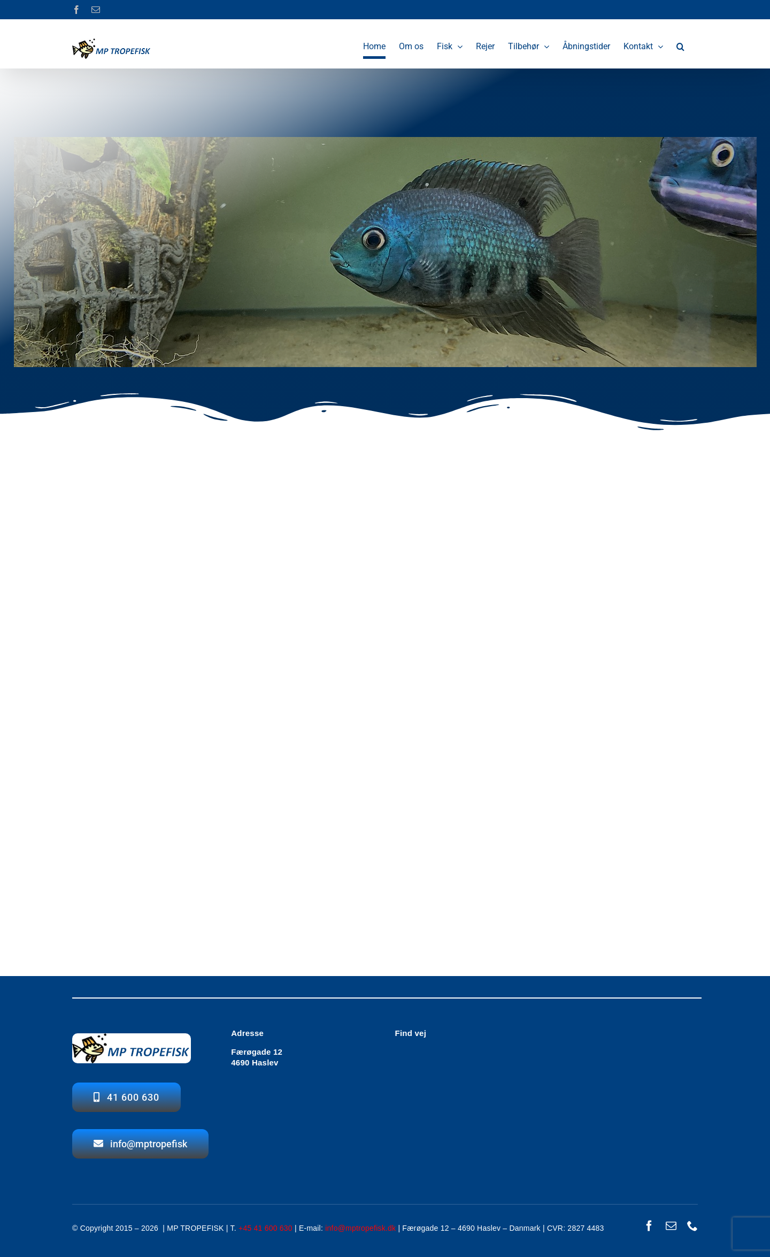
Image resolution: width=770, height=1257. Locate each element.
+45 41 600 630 (265, 1228)
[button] (680, 46)
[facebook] (649, 1226)
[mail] (671, 1226)
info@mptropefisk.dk (360, 1228)
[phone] (692, 1226)
